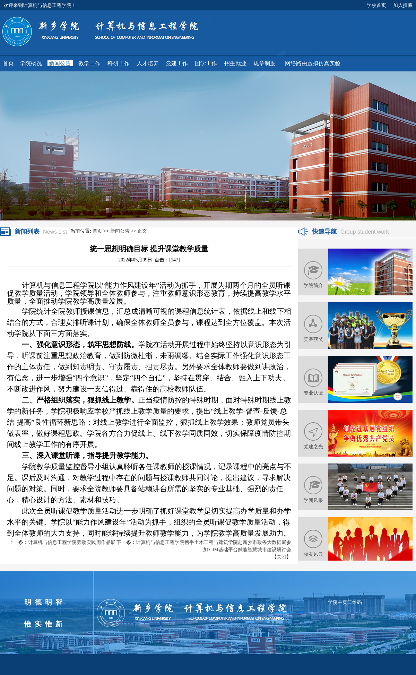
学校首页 (376, 5)
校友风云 (313, 554)
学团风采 (313, 500)
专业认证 (313, 393)
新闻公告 (120, 231)
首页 (97, 231)
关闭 (281, 557)
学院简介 (313, 285)
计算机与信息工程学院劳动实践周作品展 (71, 542)
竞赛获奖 (313, 339)
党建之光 (313, 446)
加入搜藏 (403, 5)
